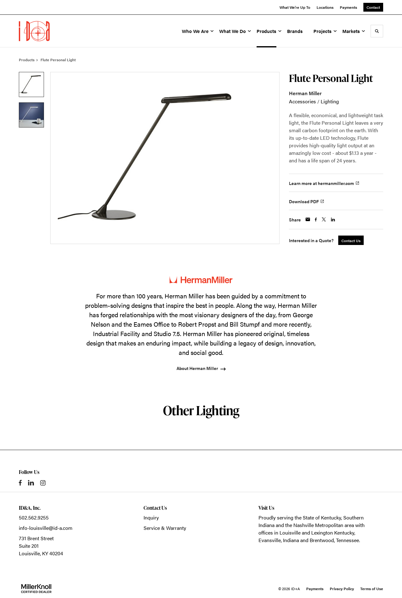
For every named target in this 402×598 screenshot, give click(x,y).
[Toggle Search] (377, 31)
